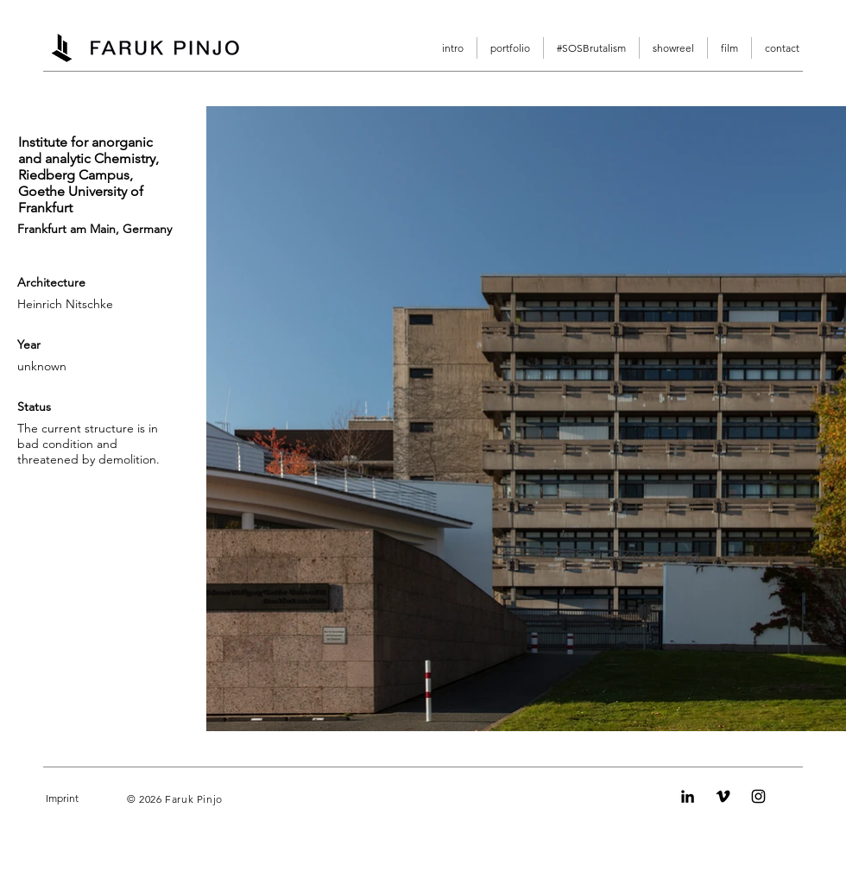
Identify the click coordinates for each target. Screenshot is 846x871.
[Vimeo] (723, 796)
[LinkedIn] (688, 796)
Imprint (62, 798)
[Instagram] (758, 796)
